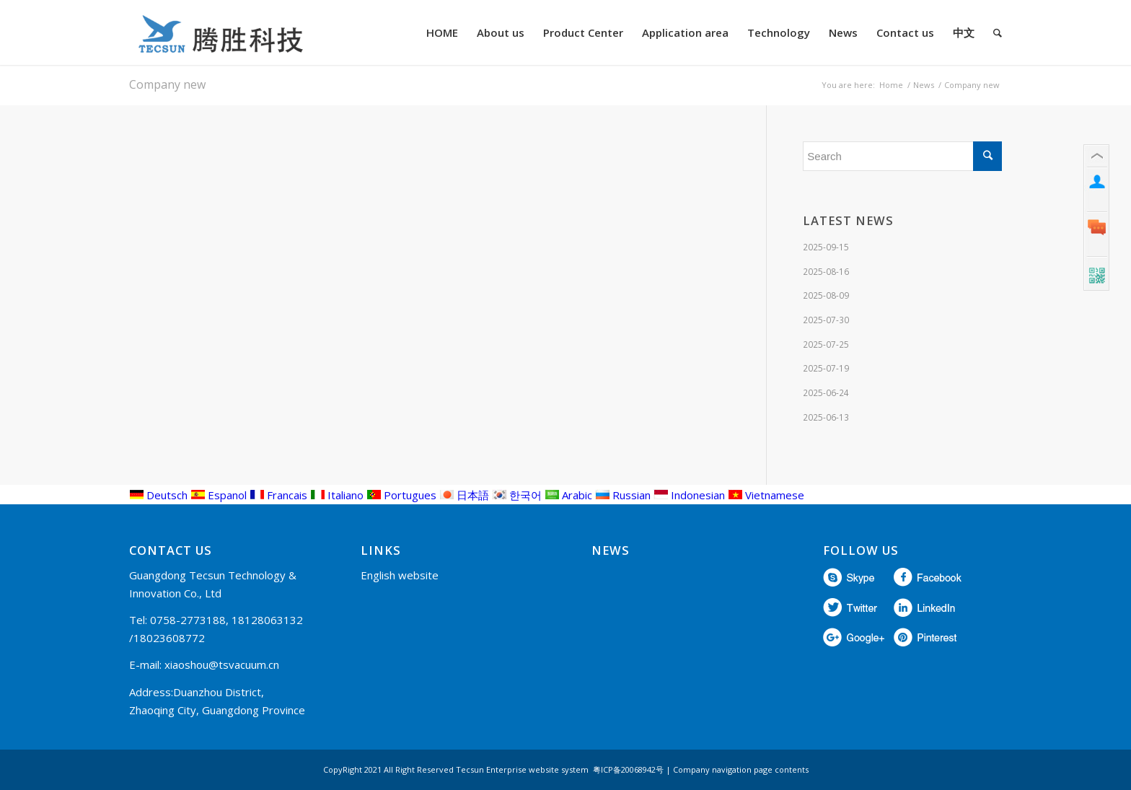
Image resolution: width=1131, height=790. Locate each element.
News (923, 84)
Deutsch (158, 495)
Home (891, 84)
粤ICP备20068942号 (628, 769)
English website (400, 575)
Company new (167, 84)
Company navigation (712, 769)
